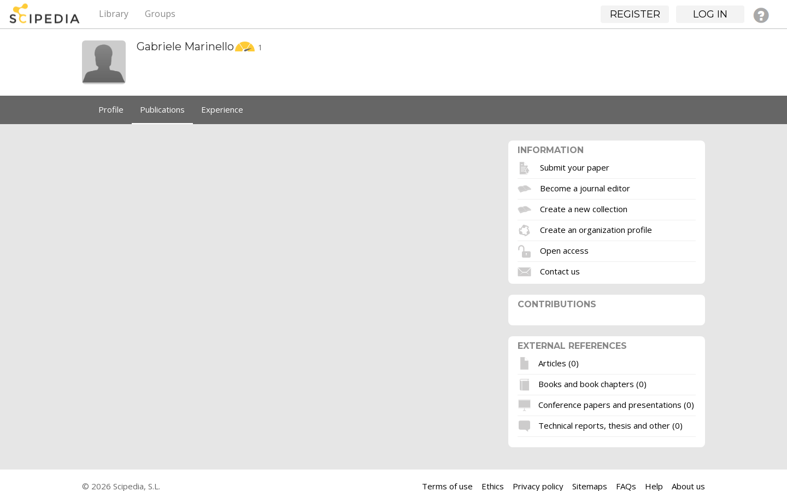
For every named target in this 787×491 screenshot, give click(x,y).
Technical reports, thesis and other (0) (610, 424)
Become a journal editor (585, 187)
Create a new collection (583, 208)
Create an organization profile (596, 229)
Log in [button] (710, 14)
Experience (222, 109)
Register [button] (635, 14)
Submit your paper (574, 166)
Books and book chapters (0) (592, 383)
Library (113, 14)
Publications (162, 109)
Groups (160, 14)
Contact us (560, 270)
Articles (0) (558, 362)
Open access (564, 249)
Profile (111, 109)
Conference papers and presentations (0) (616, 404)
